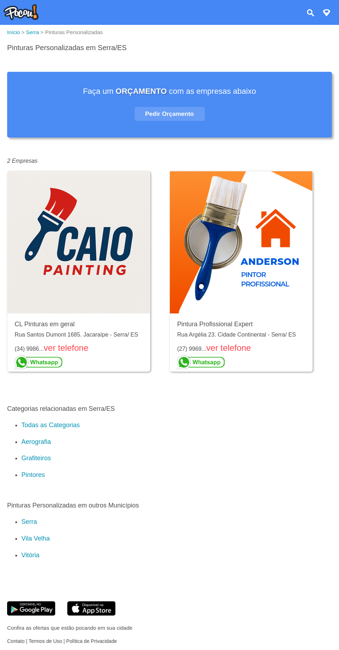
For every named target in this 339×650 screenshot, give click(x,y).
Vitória (30, 555)
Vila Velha (35, 538)
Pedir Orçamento (169, 114)
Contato (16, 641)
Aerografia (36, 441)
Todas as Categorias (50, 425)
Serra (29, 521)
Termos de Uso (45, 641)
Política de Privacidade (91, 641)
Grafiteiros (36, 458)
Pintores (33, 474)
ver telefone (66, 348)
